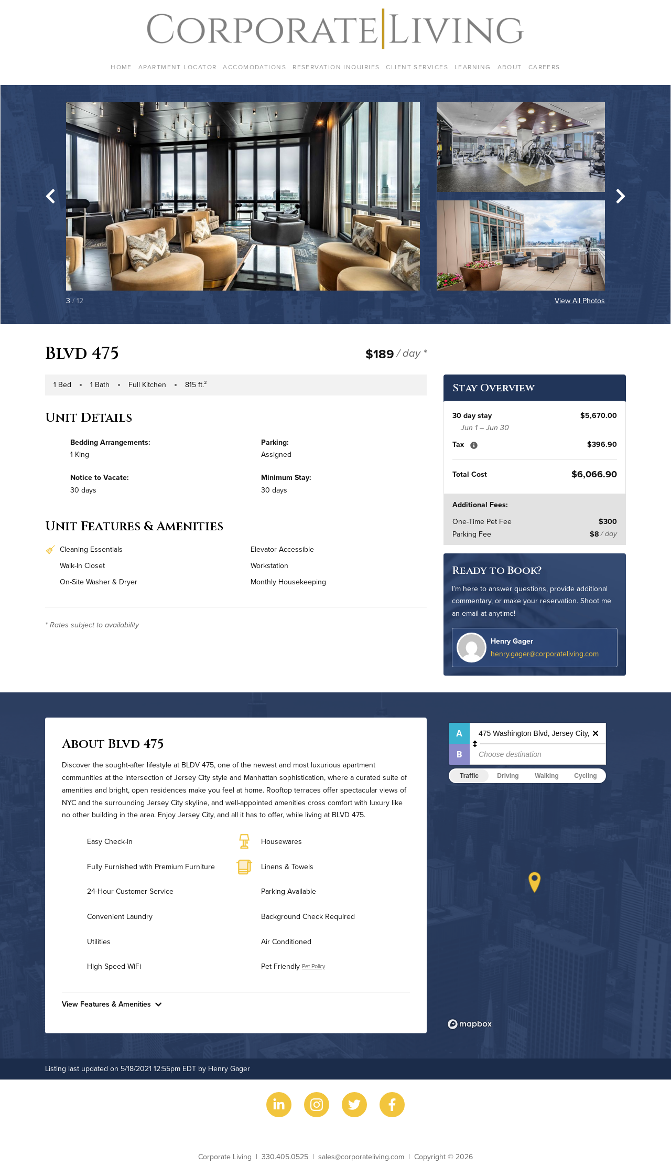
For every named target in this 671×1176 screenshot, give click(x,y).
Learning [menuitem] (472, 66)
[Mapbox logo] (470, 1024)
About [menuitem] (509, 66)
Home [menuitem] (121, 66)
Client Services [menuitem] (417, 66)
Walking (547, 775)
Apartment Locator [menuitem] (177, 66)
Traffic (469, 775)
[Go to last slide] (50, 196)
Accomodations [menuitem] (254, 66)
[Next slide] (620, 196)
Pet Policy (313, 966)
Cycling (585, 775)
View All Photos (580, 300)
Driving (507, 775)
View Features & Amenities (111, 1004)
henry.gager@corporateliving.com (545, 653)
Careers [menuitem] (544, 66)
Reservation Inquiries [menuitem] (336, 66)
